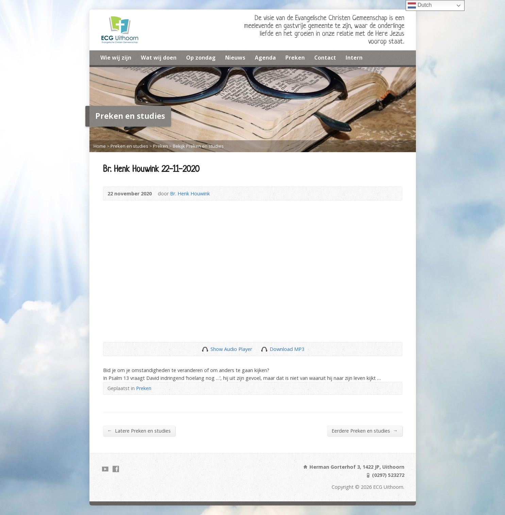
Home (100, 146)
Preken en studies (129, 146)
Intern (354, 57)
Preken (295, 57)
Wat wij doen (158, 57)
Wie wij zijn (115, 57)
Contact (325, 57)
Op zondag (201, 57)
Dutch (420, 5)
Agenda (265, 57)
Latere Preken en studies (139, 430)
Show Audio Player (205, 349)
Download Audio (264, 349)
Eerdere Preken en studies (365, 430)
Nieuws (235, 57)
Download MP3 (287, 349)
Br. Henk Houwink (190, 193)
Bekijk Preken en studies (198, 146)
